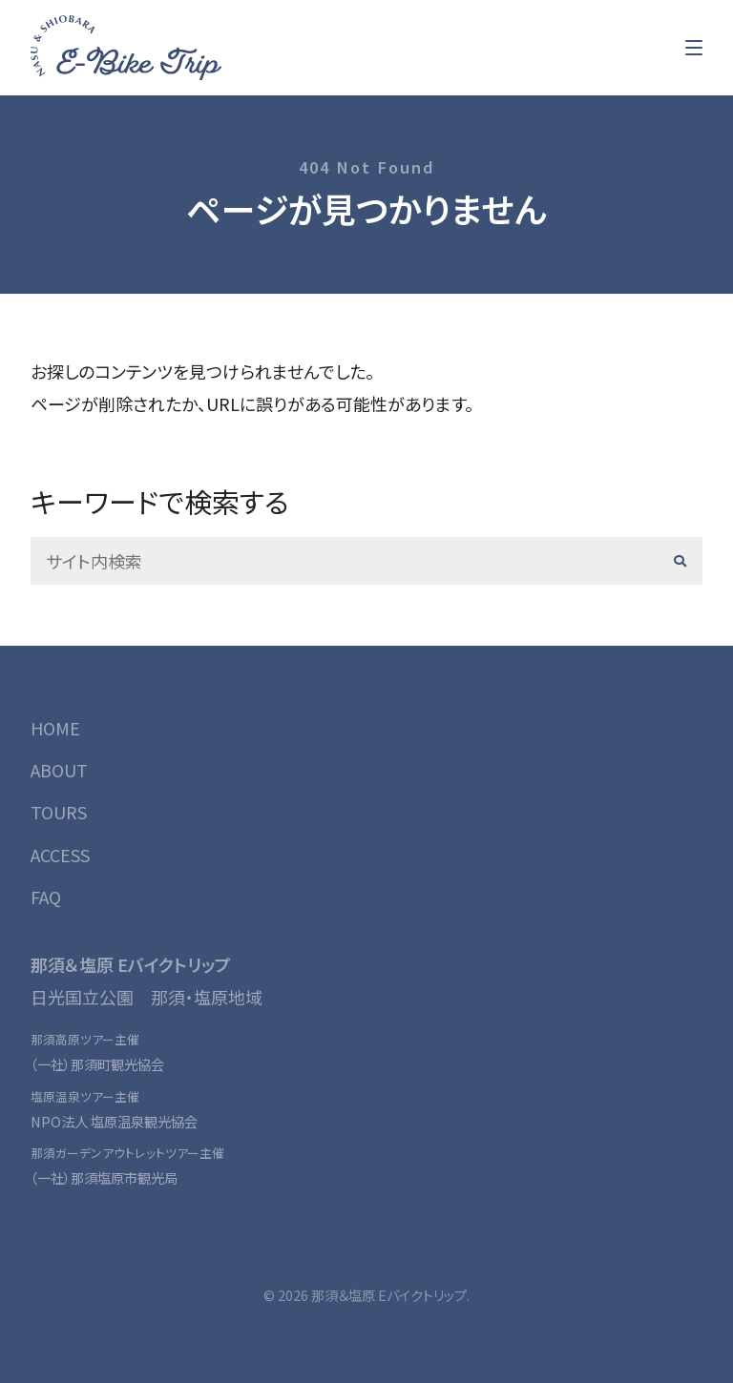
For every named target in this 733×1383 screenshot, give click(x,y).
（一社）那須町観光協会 (97, 1064)
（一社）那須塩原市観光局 (104, 1177)
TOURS (59, 811)
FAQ (46, 896)
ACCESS (60, 854)
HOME (55, 727)
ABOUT (59, 769)
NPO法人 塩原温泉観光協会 (114, 1121)
